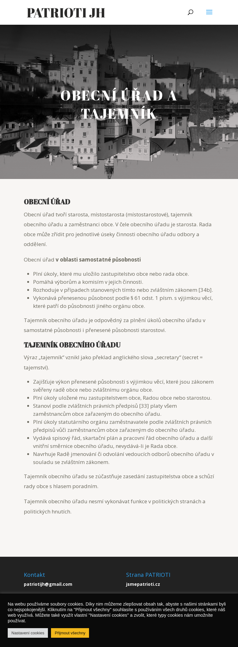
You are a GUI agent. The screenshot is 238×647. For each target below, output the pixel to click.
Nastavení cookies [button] (27, 633)
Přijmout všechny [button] (70, 633)
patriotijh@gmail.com (48, 584)
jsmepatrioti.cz (143, 584)
